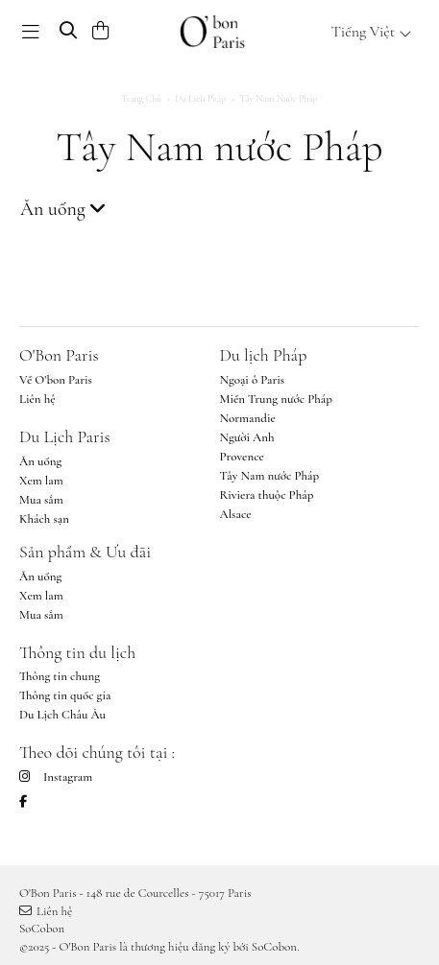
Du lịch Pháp (200, 99)
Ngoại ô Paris (252, 380)
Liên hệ (37, 399)
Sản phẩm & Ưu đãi (85, 551)
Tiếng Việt (371, 31)
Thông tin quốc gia (64, 695)
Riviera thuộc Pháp (267, 495)
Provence (242, 456)
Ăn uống (40, 461)
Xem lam (41, 480)
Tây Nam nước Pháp (270, 475)
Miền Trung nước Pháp (276, 399)
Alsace (236, 514)
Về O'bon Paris (55, 380)
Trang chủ (141, 99)
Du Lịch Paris (64, 436)
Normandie (248, 418)
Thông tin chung (59, 676)
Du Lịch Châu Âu (62, 714)
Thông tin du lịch (77, 652)
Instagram (55, 777)
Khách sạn (44, 519)
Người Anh (247, 437)
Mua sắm (41, 499)
